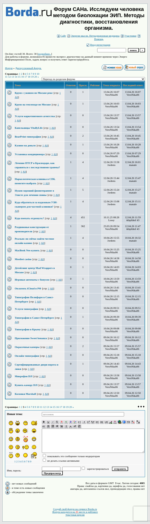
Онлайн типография (27, 355)
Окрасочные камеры (27, 347)
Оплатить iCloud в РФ (28, 288)
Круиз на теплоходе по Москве (33, 104)
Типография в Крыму (28, 329)
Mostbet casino (23, 259)
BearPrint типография (28, 136)
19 (32, 76)
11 (6, 76)
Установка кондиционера (30, 154)
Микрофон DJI (24, 376)
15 (19, 76)
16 (22, 76)
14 (16, 76)
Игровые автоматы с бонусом (32, 279)
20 (35, 76)
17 (25, 76)
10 (38, 73)
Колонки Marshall (25, 393)
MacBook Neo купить (27, 250)
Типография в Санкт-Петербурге (34, 317)
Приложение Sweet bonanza (31, 338)
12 (9, 76)
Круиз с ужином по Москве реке (34, 92)
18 (29, 76)
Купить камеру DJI (26, 385)
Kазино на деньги (25, 145)
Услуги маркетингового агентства (35, 116)
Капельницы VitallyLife (29, 127)
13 (12, 76)
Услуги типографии (26, 308)
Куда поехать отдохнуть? (29, 218)
